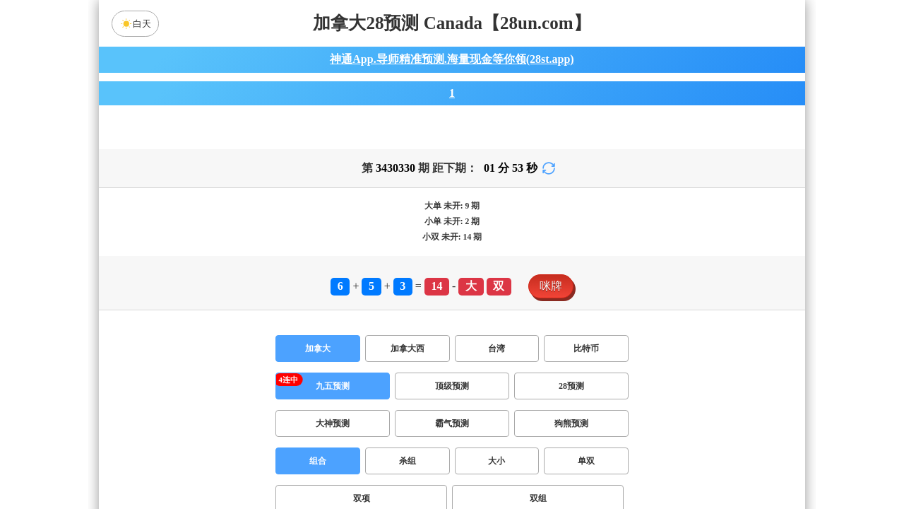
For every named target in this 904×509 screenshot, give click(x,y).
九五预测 (333, 394)
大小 (496, 469)
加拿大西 (407, 357)
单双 (586, 469)
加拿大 (318, 357)
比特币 (586, 357)
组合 (317, 469)
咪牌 (551, 294)
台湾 (496, 357)
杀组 (407, 469)
